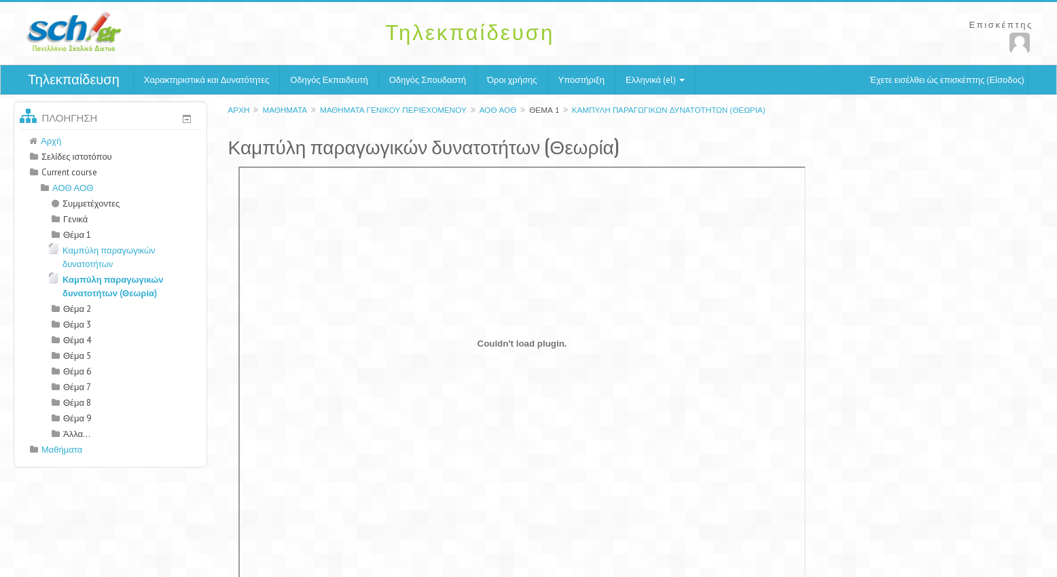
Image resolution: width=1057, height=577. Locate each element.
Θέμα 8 (77, 402)
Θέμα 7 (77, 387)
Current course (69, 172)
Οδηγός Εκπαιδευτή (329, 80)
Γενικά (75, 219)
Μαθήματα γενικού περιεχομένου (393, 110)
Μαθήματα (284, 110)
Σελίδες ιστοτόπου (76, 156)
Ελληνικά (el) (655, 80)
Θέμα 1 (543, 110)
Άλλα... (76, 434)
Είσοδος (1005, 80)
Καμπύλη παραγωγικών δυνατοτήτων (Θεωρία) (669, 110)
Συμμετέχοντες (86, 203)
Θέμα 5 (77, 356)
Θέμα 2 (77, 309)
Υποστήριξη (581, 80)
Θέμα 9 (77, 418)
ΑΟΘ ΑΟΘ (498, 110)
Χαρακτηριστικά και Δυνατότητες (206, 80)
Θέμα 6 (77, 371)
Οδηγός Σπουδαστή (427, 80)
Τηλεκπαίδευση (74, 79)
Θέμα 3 (77, 324)
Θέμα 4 (77, 340)
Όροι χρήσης (512, 80)
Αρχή (239, 110)
